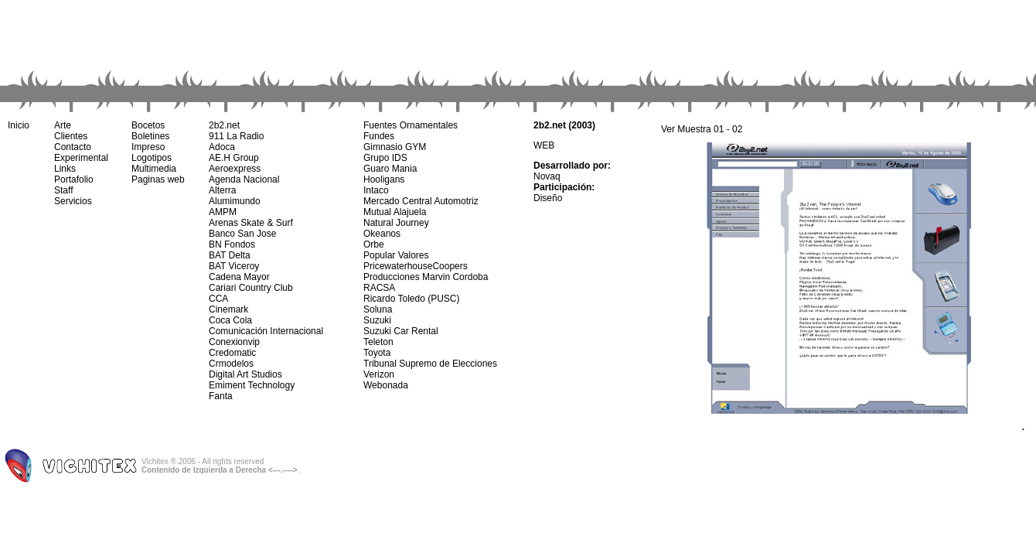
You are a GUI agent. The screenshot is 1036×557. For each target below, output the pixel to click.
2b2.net (224, 125)
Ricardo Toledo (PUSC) (411, 298)
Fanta (221, 396)
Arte (62, 125)
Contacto (72, 147)
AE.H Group (234, 157)
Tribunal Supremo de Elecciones (430, 363)
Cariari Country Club (251, 287)
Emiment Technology (252, 385)
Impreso (148, 147)
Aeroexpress (235, 168)
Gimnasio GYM (394, 147)
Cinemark (228, 309)
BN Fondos (232, 244)
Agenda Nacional (244, 179)
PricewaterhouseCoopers (415, 266)
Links (65, 168)
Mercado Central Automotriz (421, 201)
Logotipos (151, 157)
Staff (63, 190)
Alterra (222, 190)
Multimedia (153, 168)
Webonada (385, 385)
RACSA (379, 287)
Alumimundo (235, 201)
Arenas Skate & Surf (251, 222)
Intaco (376, 190)
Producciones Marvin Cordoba (425, 277)
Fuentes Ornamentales (410, 125)
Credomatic (232, 352)
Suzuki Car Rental (400, 331)
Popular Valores (396, 255)
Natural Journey (396, 222)
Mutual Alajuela (394, 212)
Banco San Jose (242, 233)
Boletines (150, 136)
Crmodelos (231, 363)
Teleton (378, 342)
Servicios (73, 201)
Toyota (376, 352)
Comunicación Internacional (266, 331)
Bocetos (148, 125)
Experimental (81, 157)
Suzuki (377, 320)
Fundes (378, 136)
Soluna (377, 309)
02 (737, 129)
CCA (218, 298)
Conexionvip (234, 342)
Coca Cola (230, 320)
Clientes (70, 136)
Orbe (373, 244)
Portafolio (74, 179)
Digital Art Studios (245, 374)
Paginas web (158, 179)
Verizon (378, 374)
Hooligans (383, 179)
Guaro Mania (390, 168)
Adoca (222, 147)
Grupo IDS (385, 157)
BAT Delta (229, 255)
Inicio (18, 125)
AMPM (223, 212)
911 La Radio (236, 136)
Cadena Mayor (239, 277)
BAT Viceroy (234, 266)
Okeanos (381, 233)
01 (719, 129)
